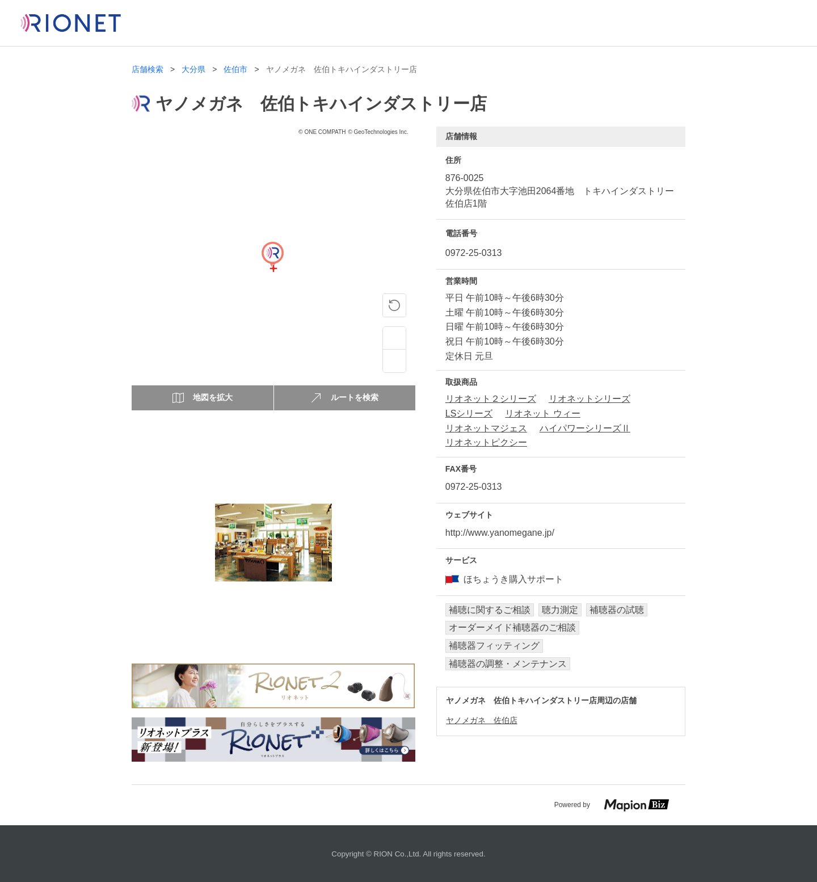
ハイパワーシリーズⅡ (585, 428)
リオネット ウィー (542, 413)
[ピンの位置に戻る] (394, 305)
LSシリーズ (469, 413)
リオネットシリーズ (589, 399)
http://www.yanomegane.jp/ (499, 532)
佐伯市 (235, 69)
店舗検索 (147, 69)
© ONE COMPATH (322, 132)
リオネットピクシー (486, 442)
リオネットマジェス (486, 428)
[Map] (272, 268)
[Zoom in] (394, 338)
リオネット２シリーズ (490, 399)
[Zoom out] (394, 361)
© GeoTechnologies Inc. (378, 132)
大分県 (193, 69)
